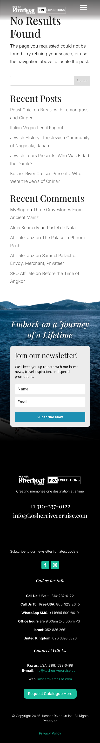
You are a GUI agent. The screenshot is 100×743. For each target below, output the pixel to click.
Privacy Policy (50, 733)
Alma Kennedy (24, 227)
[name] (50, 389)
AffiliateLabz (22, 237)
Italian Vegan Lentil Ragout (36, 127)
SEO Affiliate (22, 273)
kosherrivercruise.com (54, 679)
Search (81, 81)
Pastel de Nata (61, 227)
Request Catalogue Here (50, 693)
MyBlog (18, 209)
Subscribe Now (50, 417)
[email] (50, 402)
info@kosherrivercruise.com (50, 515)
